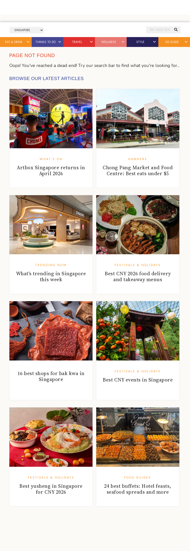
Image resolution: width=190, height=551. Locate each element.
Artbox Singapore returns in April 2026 (51, 170)
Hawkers (137, 159)
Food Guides (137, 477)
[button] (28, 42)
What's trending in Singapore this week (51, 276)
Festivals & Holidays (138, 265)
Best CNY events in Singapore (138, 379)
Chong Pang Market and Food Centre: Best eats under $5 (138, 170)
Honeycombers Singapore (95, 30)
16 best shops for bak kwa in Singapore (51, 376)
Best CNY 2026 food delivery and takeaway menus (138, 276)
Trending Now (51, 265)
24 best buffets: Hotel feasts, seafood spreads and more (137, 489)
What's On (51, 159)
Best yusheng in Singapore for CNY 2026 (51, 489)
